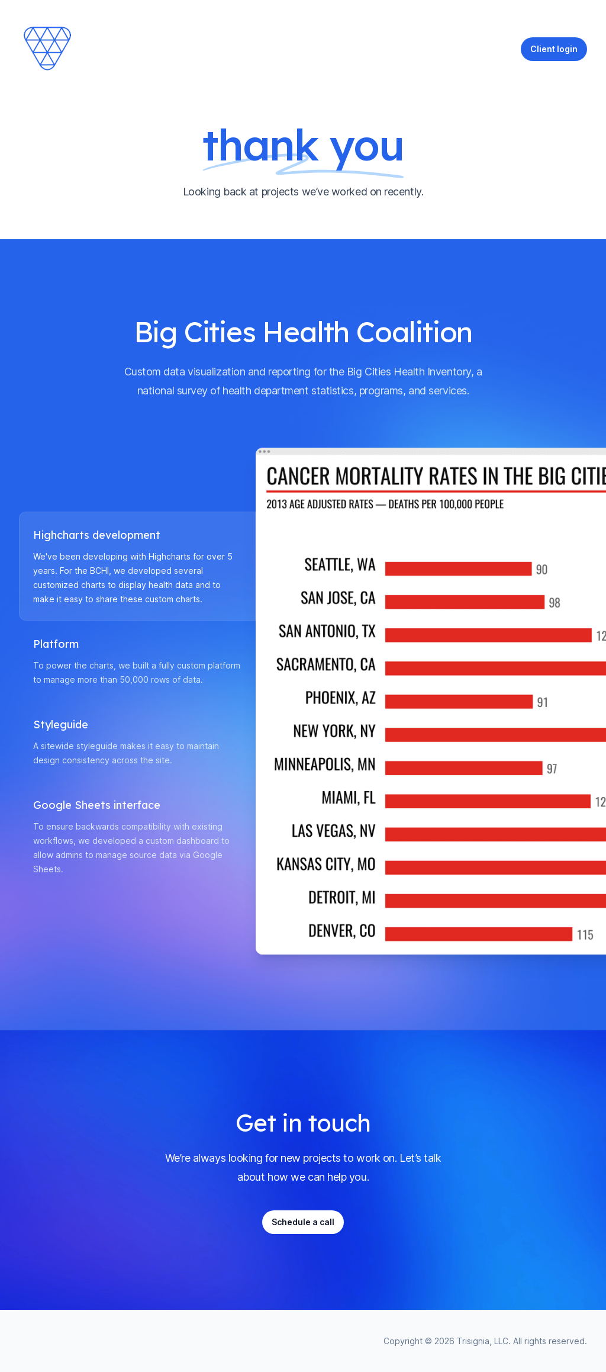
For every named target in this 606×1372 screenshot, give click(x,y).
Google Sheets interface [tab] (96, 805)
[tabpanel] (421, 701)
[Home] (48, 49)
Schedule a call (303, 1222)
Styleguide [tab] (60, 724)
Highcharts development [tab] (96, 535)
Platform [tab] (56, 644)
